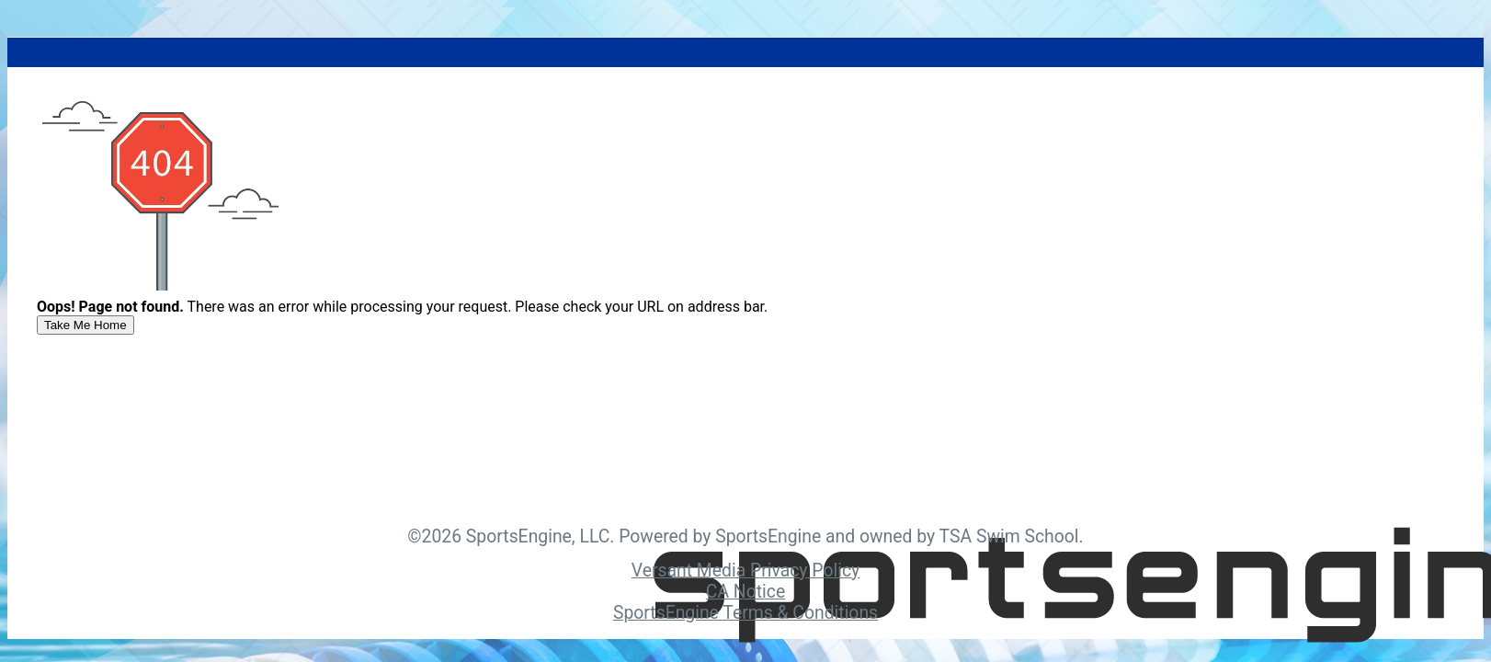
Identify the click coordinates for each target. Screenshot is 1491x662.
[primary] (85, 325)
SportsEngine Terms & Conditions (745, 612)
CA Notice (745, 591)
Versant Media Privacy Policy (745, 570)
